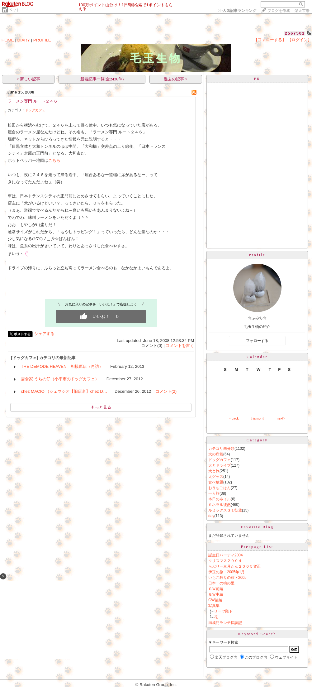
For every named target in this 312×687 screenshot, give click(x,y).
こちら (54, 160)
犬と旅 (214, 471)
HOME (8, 40)
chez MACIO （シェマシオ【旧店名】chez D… (64, 391)
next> (281, 418)
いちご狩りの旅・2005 (227, 577)
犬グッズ (215, 476)
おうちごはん (219, 488)
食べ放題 (215, 482)
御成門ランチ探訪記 (225, 623)
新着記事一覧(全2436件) (102, 79)
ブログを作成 (278, 10)
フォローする (257, 341)
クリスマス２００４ (225, 561)
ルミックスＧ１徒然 (225, 510)
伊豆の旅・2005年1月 (226, 572)
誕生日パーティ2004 (225, 555)
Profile (257, 255)
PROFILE (42, 40)
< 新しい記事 (28, 79)
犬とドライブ (219, 465)
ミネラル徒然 (219, 504)
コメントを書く (180, 345)
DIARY (23, 40)
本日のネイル (219, 499)
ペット (14, 10)
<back (234, 418)
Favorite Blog (257, 527)
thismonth (257, 418)
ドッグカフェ (35, 110)
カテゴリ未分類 (221, 448)
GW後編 (215, 600)
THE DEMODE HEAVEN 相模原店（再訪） (62, 366)
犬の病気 (215, 454)
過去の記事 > (175, 79)
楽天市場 (302, 10)
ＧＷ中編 (215, 594)
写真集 (214, 605)
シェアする (44, 333)
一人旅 (214, 493)
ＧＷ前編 (215, 589)
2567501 (295, 33)
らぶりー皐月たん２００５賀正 (234, 566)
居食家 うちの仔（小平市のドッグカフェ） (60, 379)
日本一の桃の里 (221, 583)
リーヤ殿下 (223, 611)
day (211, 516)
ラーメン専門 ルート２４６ (33, 101)
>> (237, 10)
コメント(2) (166, 391)
